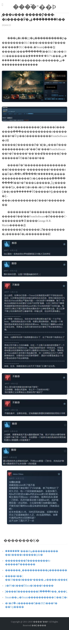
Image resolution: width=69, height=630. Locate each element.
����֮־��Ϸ (34, 7)
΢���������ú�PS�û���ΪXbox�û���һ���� (29, 585)
